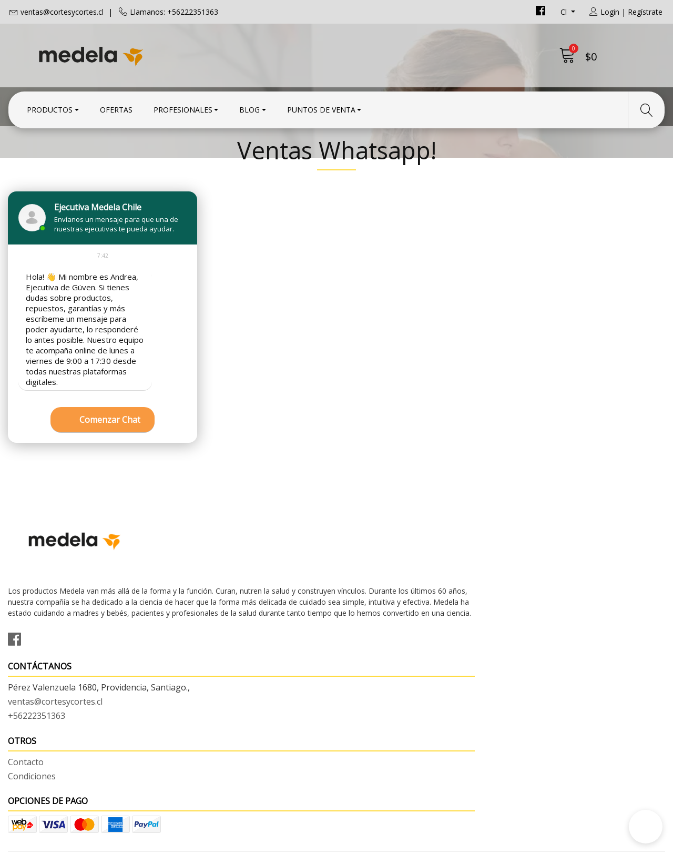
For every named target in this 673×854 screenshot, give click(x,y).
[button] (645, 826)
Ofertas (116, 106)
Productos (50, 106)
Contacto (362, 630)
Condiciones (368, 644)
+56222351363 (204, 671)
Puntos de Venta (321, 106)
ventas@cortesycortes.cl (62, 12)
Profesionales (183, 106)
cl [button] (564, 12)
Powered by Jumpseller (429, 843)
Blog (249, 106)
